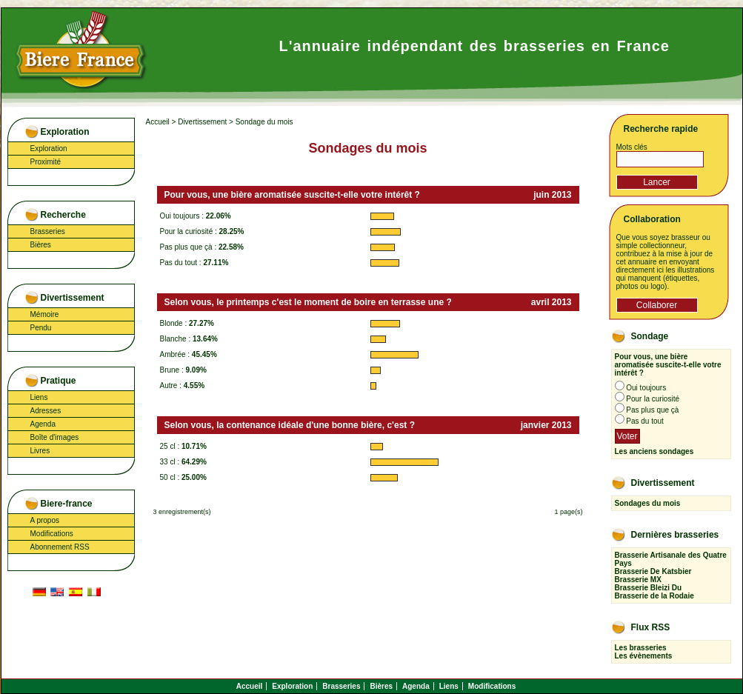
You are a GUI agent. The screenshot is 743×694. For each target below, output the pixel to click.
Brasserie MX (638, 579)
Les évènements (644, 656)
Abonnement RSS (60, 547)
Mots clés (631, 147)
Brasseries (47, 231)
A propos (44, 520)
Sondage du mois (264, 122)
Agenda (43, 424)
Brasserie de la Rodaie (654, 596)
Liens (39, 397)
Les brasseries (641, 648)
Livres (40, 451)
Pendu (41, 328)
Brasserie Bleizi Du (648, 588)
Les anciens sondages (654, 451)
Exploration (48, 148)
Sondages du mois (648, 503)
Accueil (158, 122)
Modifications (51, 534)
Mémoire (44, 314)
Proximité (45, 162)
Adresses (45, 411)
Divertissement (202, 122)
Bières (40, 245)
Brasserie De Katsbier (653, 571)
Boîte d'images (54, 437)
